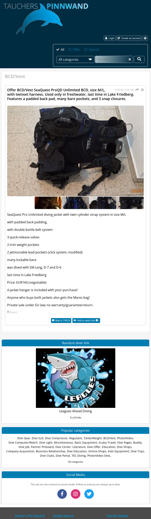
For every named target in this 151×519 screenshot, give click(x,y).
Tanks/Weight (93, 438)
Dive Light (45, 442)
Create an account (129, 38)
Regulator (75, 438)
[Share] (136, 89)
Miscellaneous (63, 442)
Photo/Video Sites (98, 455)
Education (108, 447)
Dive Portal (63, 455)
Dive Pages (124, 442)
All (62, 49)
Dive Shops (124, 447)
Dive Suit (37, 438)
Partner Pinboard (42, 447)
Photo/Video (125, 438)
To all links (75, 417)
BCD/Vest (109, 438)
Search (94, 49)
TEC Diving (79, 455)
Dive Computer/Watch (23, 442)
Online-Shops (97, 451)
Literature (79, 447)
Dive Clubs (47, 455)
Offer (76, 49)
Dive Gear (23, 438)
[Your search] (139, 59)
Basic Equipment (86, 442)
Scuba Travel (107, 442)
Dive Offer (93, 447)
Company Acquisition (20, 451)
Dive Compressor (56, 438)
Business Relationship (50, 451)
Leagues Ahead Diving (75, 411)
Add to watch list (86, 321)
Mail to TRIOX (61, 320)
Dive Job (24, 447)
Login (109, 38)
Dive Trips (137, 451)
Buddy (137, 442)
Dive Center (63, 447)
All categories (75, 461)
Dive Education (77, 451)
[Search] (114, 59)
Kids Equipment (118, 451)
